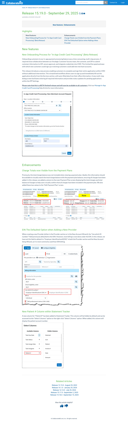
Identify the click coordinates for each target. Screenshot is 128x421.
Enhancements (69, 25)
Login (123, 2)
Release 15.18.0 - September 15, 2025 (64, 395)
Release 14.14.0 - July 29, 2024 (64, 390)
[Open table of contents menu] (3, 2)
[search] (89, 2)
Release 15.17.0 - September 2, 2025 (64, 392)
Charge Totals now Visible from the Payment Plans (82, 38)
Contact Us (113, 2)
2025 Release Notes (44, 7)
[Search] (105, 2)
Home (24, 7)
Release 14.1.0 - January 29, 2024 (64, 388)
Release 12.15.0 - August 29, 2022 (64, 385)
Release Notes (32, 7)
